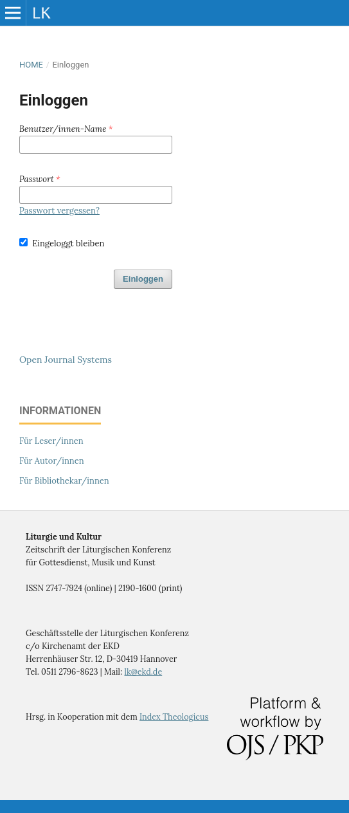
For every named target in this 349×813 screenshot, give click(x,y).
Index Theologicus (173, 716)
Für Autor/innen (51, 460)
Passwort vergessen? (59, 210)
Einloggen (143, 279)
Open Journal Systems (65, 359)
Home (31, 64)
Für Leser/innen (51, 440)
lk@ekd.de (144, 671)
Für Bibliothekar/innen (64, 480)
